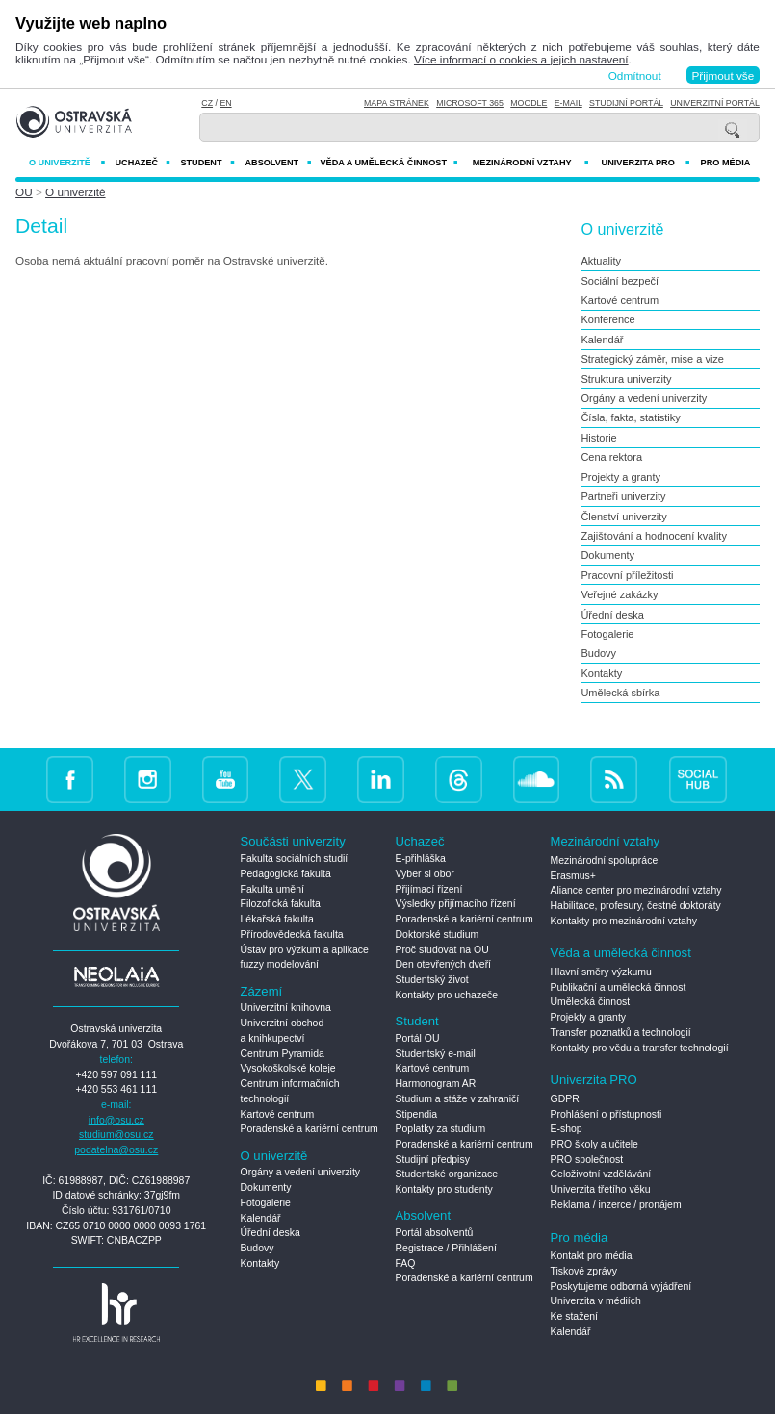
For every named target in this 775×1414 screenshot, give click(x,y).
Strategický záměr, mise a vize (652, 359)
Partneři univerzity (623, 496)
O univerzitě (67, 162)
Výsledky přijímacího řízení (456, 903)
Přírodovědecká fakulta (292, 934)
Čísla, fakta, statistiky (630, 417)
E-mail (568, 103)
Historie (598, 437)
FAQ (406, 1263)
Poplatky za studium (441, 1129)
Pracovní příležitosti (627, 575)
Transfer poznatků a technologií (621, 1032)
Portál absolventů (435, 1232)
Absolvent (278, 162)
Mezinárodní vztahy (531, 162)
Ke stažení (574, 1316)
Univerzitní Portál (715, 103)
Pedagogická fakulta (286, 874)
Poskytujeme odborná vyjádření (621, 1286)
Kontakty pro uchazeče (447, 995)
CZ (207, 103)
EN (225, 103)
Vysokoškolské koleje (288, 1068)
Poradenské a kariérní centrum (309, 1129)
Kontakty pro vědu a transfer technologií (640, 1048)
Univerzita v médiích (596, 1301)
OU (24, 192)
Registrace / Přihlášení (446, 1248)
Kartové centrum (620, 300)
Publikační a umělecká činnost (618, 987)
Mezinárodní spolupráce (605, 860)
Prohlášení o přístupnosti (606, 1114)
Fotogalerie (607, 634)
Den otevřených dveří (444, 964)
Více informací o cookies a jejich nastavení (521, 59)
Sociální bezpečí (620, 281)
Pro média (726, 162)
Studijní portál (626, 103)
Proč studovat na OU (442, 950)
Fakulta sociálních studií (295, 858)
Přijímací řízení (429, 889)
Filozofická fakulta (281, 903)
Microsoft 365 (470, 103)
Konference (607, 319)
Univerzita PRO (646, 162)
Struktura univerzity (626, 379)
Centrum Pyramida (282, 1053)
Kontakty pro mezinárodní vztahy (624, 921)
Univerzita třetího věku (601, 1189)
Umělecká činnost (591, 1002)
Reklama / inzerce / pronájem (616, 1204)
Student (207, 162)
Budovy (598, 653)
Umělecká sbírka (620, 692)
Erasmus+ (573, 876)
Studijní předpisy (433, 1159)
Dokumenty (607, 555)
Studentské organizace (447, 1174)
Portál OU (418, 1038)
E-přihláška (421, 858)
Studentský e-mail (436, 1053)
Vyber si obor (425, 874)
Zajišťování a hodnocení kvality (654, 536)
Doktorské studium (437, 934)
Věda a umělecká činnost (388, 162)
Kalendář (602, 339)
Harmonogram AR (436, 1083)
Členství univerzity (623, 516)
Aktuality (601, 260)
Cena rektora (611, 457)
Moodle (528, 103)
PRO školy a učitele (594, 1144)
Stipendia (417, 1114)
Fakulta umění (272, 889)
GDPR (565, 1099)
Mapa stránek (396, 103)
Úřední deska (612, 614)
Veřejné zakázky (619, 594)
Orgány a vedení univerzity (644, 398)
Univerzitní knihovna (286, 1007)
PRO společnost (587, 1159)
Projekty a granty (620, 477)
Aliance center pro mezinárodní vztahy (636, 890)
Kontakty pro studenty (444, 1189)
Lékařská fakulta (277, 919)
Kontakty (601, 673)
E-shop (566, 1129)
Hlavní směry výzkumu (601, 972)
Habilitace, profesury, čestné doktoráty (636, 905)
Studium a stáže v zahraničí (458, 1099)
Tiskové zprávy (584, 1271)
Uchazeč (142, 162)
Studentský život (432, 979)
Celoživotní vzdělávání (601, 1174)
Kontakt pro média (592, 1255)
